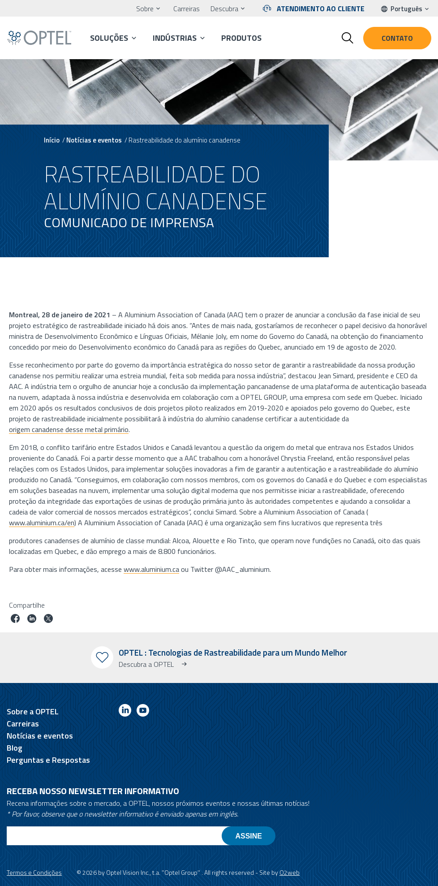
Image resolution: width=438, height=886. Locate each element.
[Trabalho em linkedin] (32, 619)
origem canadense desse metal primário (69, 429)
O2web (289, 872)
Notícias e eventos (94, 140)
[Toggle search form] (347, 38)
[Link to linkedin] (125, 711)
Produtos (241, 38)
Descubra (224, 8)
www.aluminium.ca (151, 569)
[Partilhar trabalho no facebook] (15, 619)
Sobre (145, 8)
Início (52, 140)
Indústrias (175, 38)
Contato (397, 38)
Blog (14, 748)
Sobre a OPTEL (33, 711)
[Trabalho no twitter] (48, 619)
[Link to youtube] (143, 711)
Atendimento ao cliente (321, 8)
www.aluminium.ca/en (41, 522)
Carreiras (186, 8)
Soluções (109, 38)
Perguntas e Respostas (48, 760)
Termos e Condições (34, 872)
